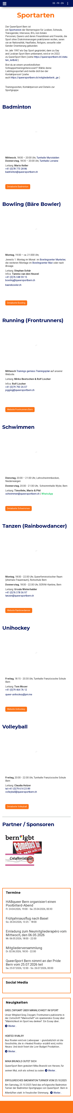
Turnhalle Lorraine (49, 160)
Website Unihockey (16, 709)
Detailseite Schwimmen (18, 508)
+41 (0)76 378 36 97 (16, 592)
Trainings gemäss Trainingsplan (33, 371)
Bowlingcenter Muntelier (52, 259)
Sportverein (15, 29)
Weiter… (11, 1026)
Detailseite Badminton (17, 186)
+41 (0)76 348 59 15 (16, 277)
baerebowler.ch (13, 285)
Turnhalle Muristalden (48, 157)
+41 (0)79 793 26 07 (16, 386)
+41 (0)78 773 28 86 (16, 168)
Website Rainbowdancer (18, 610)
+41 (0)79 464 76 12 (16, 689)
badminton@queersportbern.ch (21, 171)
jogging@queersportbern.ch (19, 390)
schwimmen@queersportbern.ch (22, 493)
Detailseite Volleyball (17, 806)
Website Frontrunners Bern (20, 409)
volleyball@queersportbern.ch (21, 791)
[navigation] (68, 4)
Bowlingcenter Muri (42, 262)
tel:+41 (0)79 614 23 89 (17, 788)
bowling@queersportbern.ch (20, 280)
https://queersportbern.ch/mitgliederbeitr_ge (35, 77)
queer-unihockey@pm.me (18, 694)
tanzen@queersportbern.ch (19, 595)
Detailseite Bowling (16, 303)
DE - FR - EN (58, 3)
